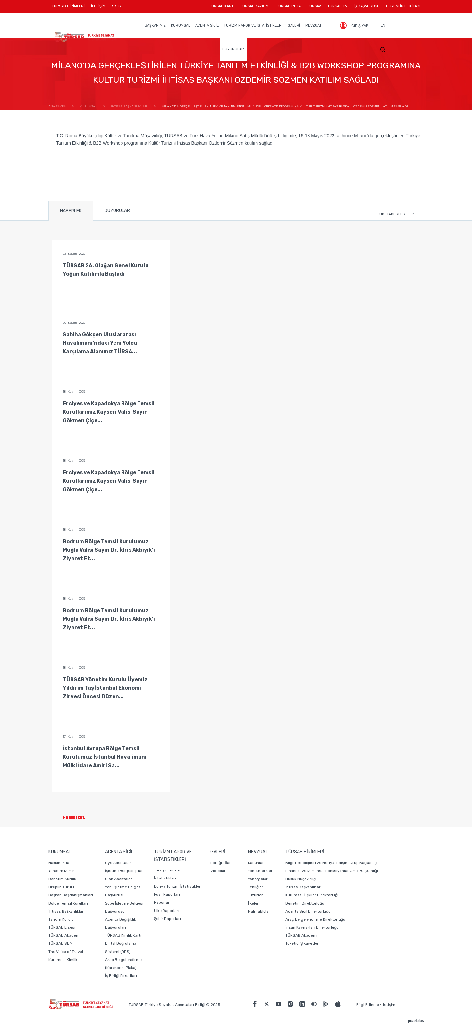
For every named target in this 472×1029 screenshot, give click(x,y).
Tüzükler (255, 895)
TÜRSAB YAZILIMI (255, 6)
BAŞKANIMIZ (155, 25)
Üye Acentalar (118, 863)
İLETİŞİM (98, 8)
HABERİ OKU (79, 818)
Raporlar (162, 902)
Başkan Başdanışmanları (70, 895)
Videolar (218, 871)
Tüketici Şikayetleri (302, 943)
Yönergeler (258, 879)
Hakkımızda (58, 863)
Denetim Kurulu (62, 879)
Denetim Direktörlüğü (304, 903)
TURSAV (314, 6)
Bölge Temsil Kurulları (68, 903)
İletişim (388, 1004)
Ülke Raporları (166, 910)
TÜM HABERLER (395, 214)
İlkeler (253, 903)
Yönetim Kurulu (62, 871)
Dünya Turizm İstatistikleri (178, 886)
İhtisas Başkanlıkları (66, 911)
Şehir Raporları (167, 918)
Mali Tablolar (259, 911)
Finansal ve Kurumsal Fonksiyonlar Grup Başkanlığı (331, 871)
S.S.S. (117, 6)
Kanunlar (256, 863)
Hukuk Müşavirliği (300, 879)
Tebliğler (255, 887)
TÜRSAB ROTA (288, 6)
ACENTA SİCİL (207, 25)
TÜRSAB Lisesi (61, 927)
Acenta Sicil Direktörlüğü (308, 911)
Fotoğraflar (220, 863)
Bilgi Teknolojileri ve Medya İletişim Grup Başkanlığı (331, 863)
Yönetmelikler (260, 871)
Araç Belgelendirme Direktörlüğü (315, 919)
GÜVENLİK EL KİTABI (403, 6)
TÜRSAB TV (337, 6)
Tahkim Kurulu (61, 919)
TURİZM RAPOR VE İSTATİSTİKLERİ (253, 25)
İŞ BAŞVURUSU (367, 6)
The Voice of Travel (65, 951)
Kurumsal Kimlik (62, 959)
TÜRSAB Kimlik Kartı (123, 935)
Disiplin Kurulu (61, 887)
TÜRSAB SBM (60, 943)
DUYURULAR (233, 49)
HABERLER (71, 211)
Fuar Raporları (167, 894)
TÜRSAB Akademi (64, 935)
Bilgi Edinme (367, 1004)
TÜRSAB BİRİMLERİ (70, 8)
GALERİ (294, 25)
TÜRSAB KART (221, 6)
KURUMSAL (180, 25)
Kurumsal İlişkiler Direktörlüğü (312, 895)
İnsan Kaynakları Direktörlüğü (312, 927)
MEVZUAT (313, 25)
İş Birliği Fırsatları (121, 975)
